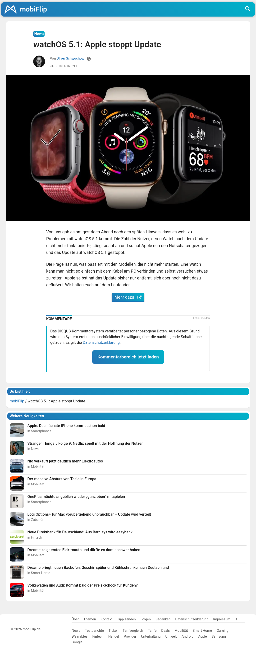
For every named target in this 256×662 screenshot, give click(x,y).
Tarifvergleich (133, 631)
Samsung (219, 637)
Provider (130, 637)
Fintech (97, 637)
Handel (113, 637)
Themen (89, 619)
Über (75, 619)
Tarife (152, 631)
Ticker (113, 631)
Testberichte (94, 631)
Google (77, 642)
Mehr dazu (128, 297)
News (76, 631)
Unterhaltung (150, 637)
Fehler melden (201, 318)
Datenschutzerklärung (101, 342)
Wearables (79, 637)
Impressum (221, 619)
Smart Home (202, 631)
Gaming (223, 631)
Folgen (146, 619)
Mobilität (181, 631)
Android (187, 637)
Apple (202, 637)
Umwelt (171, 637)
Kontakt (107, 619)
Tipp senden (126, 619)
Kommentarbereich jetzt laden (128, 357)
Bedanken (162, 619)
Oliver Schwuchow (70, 59)
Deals (165, 631)
